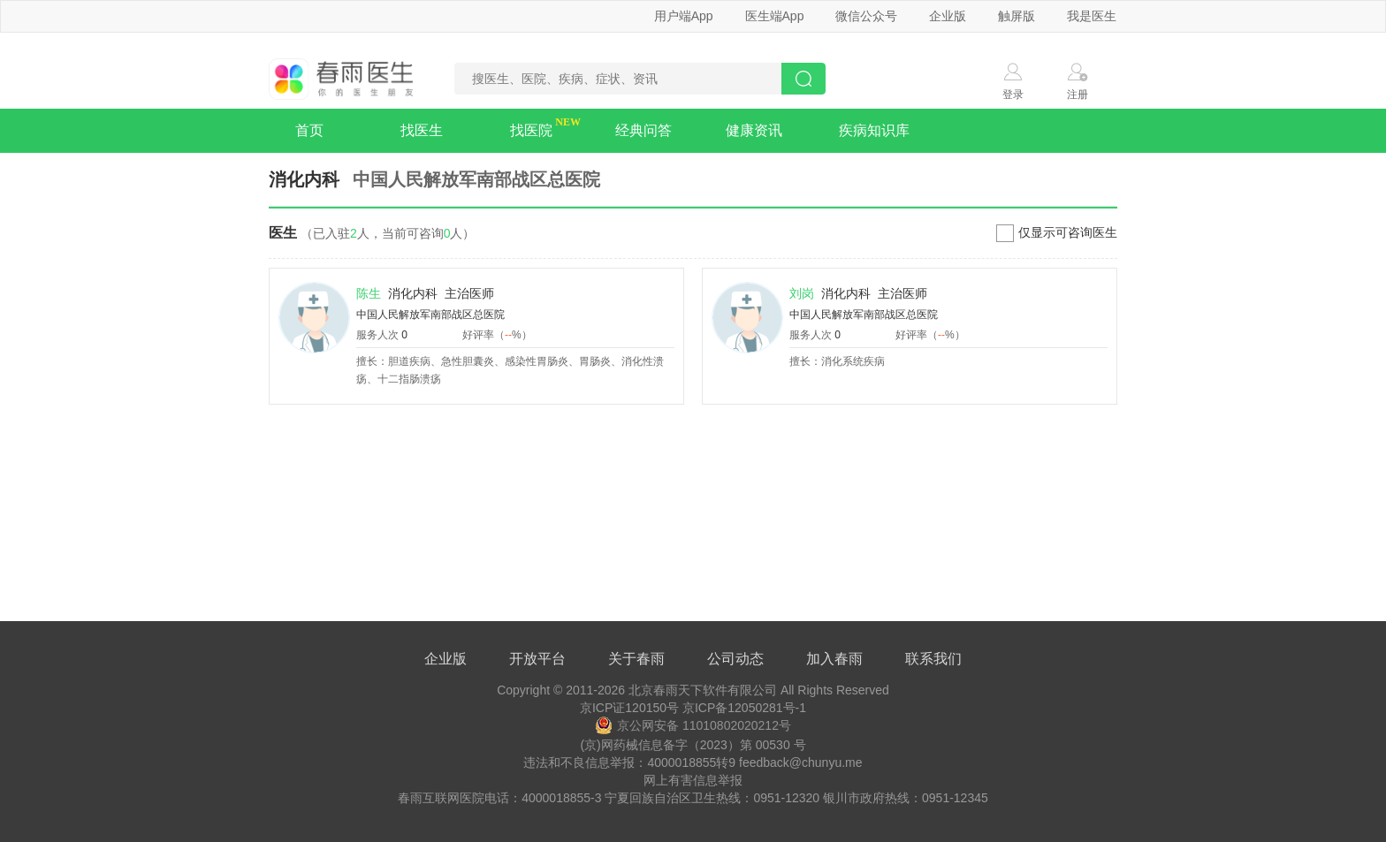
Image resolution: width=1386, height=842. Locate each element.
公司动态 (735, 658)
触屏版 (1016, 16)
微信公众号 (866, 16)
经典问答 (643, 130)
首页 (309, 130)
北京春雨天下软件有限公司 (702, 690)
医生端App (774, 16)
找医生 (421, 130)
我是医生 (1091, 16)
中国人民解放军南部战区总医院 (430, 314)
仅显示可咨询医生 (1067, 232)
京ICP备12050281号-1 (744, 708)
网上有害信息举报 (693, 780)
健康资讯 (754, 130)
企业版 (947, 16)
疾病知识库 (874, 130)
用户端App (683, 16)
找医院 (531, 130)
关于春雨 (636, 658)
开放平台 (537, 658)
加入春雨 (834, 658)
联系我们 (933, 658)
